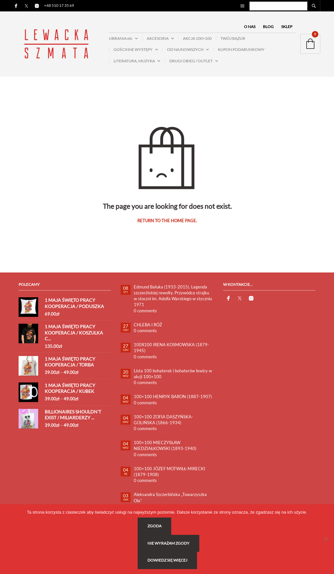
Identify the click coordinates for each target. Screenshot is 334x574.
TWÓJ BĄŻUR (232, 38)
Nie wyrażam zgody (169, 543)
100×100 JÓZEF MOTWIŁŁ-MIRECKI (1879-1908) (169, 471)
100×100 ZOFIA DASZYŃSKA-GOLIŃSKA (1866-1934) (163, 419)
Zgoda (155, 526)
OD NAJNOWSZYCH (185, 49)
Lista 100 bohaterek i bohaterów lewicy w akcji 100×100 (173, 373)
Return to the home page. (167, 221)
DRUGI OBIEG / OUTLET (191, 60)
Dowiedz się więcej (168, 560)
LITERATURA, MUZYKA (134, 60)
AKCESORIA (158, 38)
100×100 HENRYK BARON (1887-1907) (173, 396)
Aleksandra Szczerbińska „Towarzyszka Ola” (170, 497)
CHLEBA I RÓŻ (148, 324)
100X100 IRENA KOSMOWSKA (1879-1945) (171, 347)
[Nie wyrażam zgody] (326, 539)
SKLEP (286, 26)
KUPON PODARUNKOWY (241, 49)
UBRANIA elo (120, 38)
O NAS (249, 26)
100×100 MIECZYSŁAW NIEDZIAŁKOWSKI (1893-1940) (165, 445)
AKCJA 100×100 (197, 38)
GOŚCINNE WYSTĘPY (133, 49)
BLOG (268, 26)
